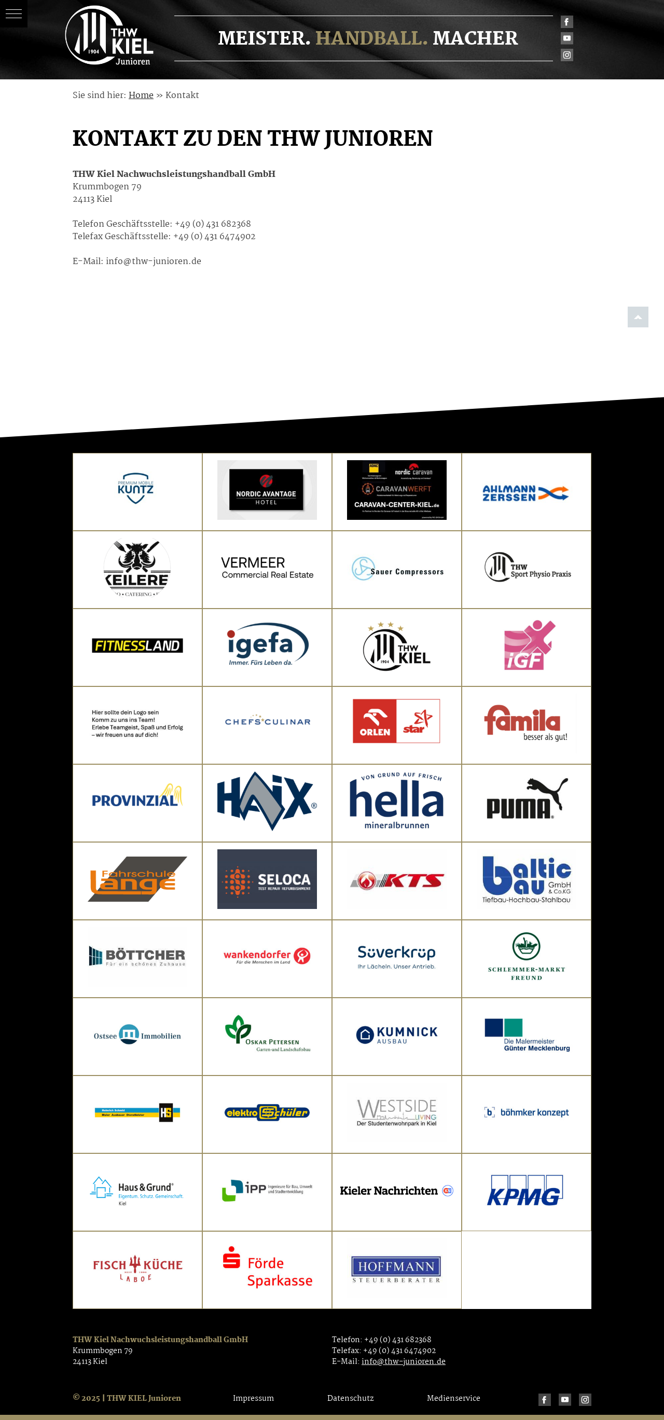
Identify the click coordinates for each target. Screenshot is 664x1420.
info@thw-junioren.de (404, 1362)
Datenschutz (350, 1399)
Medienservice (453, 1399)
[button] (13, 13)
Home (141, 96)
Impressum (253, 1399)
